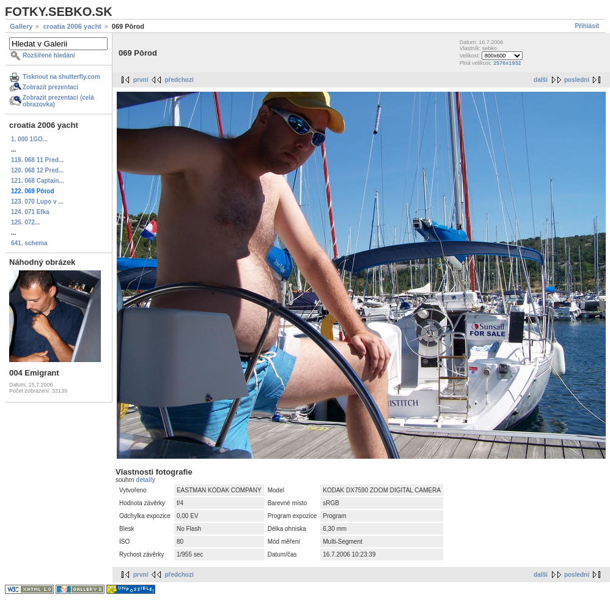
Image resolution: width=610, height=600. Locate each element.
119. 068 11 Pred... (37, 160)
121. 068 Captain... (37, 180)
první (140, 79)
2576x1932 (507, 63)
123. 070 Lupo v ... (37, 201)
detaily (145, 479)
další (541, 79)
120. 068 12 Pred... (37, 170)
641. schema (29, 243)
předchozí (178, 79)
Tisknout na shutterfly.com (61, 76)
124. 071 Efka (30, 212)
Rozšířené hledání (49, 55)
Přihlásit (587, 26)
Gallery (21, 26)
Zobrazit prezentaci (50, 87)
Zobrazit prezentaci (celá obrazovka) (58, 101)
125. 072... (25, 222)
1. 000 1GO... (29, 139)
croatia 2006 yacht (72, 26)
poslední (576, 79)
